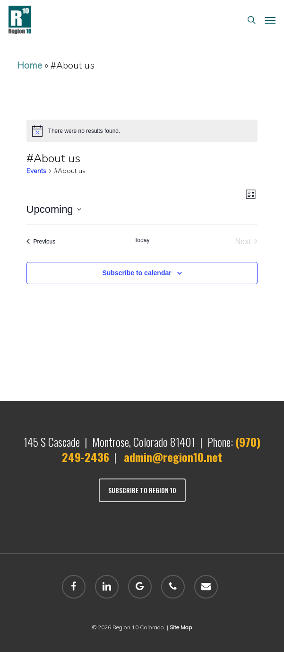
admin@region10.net (173, 456)
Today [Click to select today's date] (141, 240)
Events (36, 170)
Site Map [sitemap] (181, 627)
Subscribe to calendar (136, 273)
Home (29, 65)
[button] (270, 20)
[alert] (142, 131)
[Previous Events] (41, 241)
